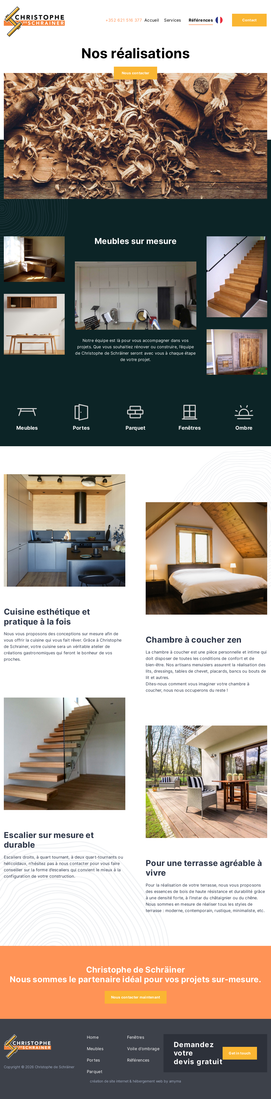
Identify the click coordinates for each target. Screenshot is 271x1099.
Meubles (95, 1048)
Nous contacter (136, 73)
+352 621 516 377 (123, 20)
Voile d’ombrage (143, 1048)
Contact (249, 20)
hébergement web (148, 1081)
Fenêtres (135, 1037)
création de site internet (109, 1081)
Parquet (94, 1071)
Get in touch (240, 1053)
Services (172, 20)
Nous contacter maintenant (135, 997)
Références (201, 20)
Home (93, 1037)
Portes (93, 1060)
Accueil (151, 20)
